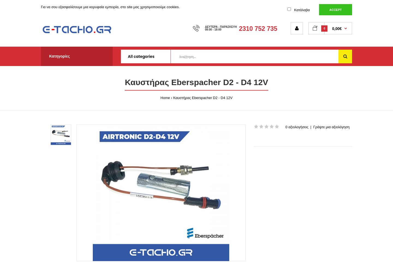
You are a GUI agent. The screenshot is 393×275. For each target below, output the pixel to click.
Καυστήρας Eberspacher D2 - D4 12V (203, 98)
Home (165, 98)
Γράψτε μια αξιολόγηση (331, 127)
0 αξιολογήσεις (296, 127)
